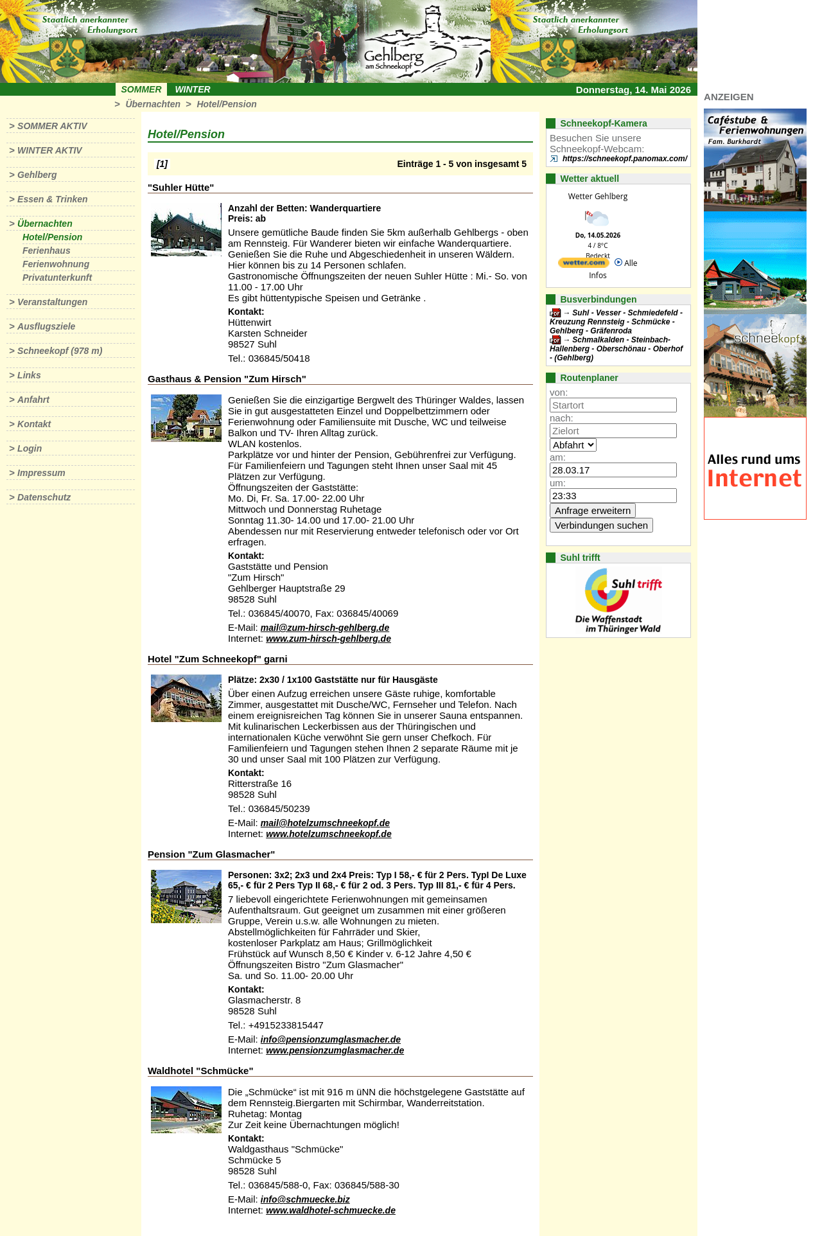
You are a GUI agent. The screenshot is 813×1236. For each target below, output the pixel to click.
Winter (192, 89)
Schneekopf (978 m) (59, 351)
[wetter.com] (583, 265)
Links (29, 375)
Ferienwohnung (55, 264)
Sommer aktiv (52, 126)
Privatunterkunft (57, 277)
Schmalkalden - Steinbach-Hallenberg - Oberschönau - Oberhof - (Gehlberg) (616, 348)
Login (29, 448)
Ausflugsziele (46, 326)
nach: (561, 417)
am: (558, 457)
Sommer (141, 89)
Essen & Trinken (52, 199)
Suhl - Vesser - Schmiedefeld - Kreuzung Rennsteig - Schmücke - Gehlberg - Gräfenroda (616, 321)
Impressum (41, 473)
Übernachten (152, 104)
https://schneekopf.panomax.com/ (625, 158)
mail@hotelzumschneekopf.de (325, 823)
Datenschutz (44, 497)
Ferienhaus (46, 250)
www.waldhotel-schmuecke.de (331, 1210)
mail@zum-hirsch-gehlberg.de (325, 627)
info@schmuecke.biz (305, 1199)
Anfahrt (33, 399)
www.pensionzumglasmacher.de (335, 1050)
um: (558, 482)
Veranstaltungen (52, 302)
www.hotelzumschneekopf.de (329, 834)
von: (559, 392)
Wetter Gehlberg (597, 196)
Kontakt (34, 424)
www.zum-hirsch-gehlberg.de (328, 638)
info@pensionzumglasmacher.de (331, 1039)
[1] (162, 164)
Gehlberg (37, 175)
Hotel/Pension (226, 104)
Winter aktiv (49, 150)
